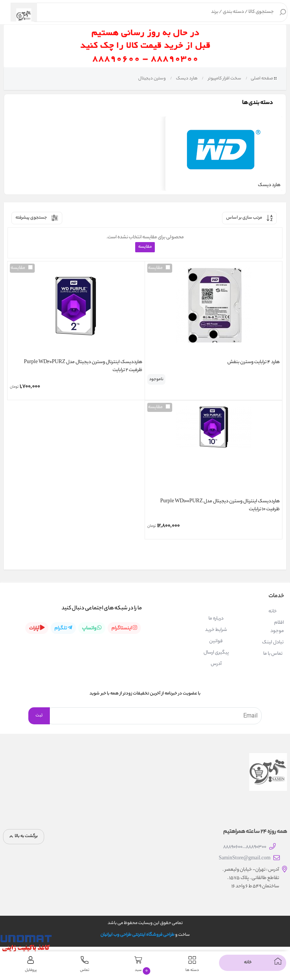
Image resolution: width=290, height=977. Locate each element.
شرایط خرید (216, 630)
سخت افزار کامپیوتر (224, 78)
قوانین (216, 641)
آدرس (216, 664)
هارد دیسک (186, 78)
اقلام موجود (277, 627)
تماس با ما (272, 654)
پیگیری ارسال (216, 653)
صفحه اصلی (262, 78)
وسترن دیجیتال (151, 78)
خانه (272, 611)
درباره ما (216, 619)
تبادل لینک (273, 642)
